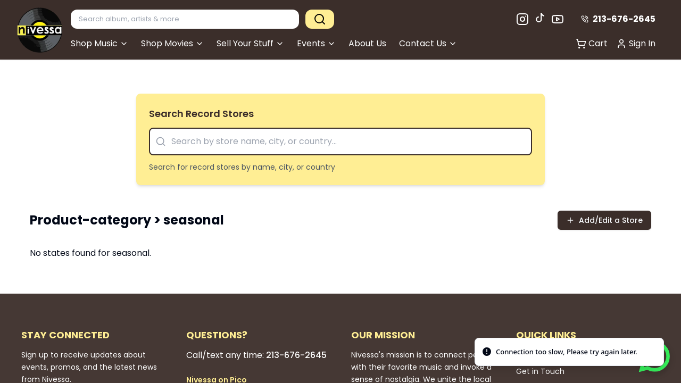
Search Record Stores (201, 113)
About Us (367, 43)
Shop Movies (172, 43)
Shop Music (99, 43)
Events (316, 43)
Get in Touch (540, 371)
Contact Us (428, 43)
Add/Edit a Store (604, 220)
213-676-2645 (618, 19)
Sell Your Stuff (250, 43)
